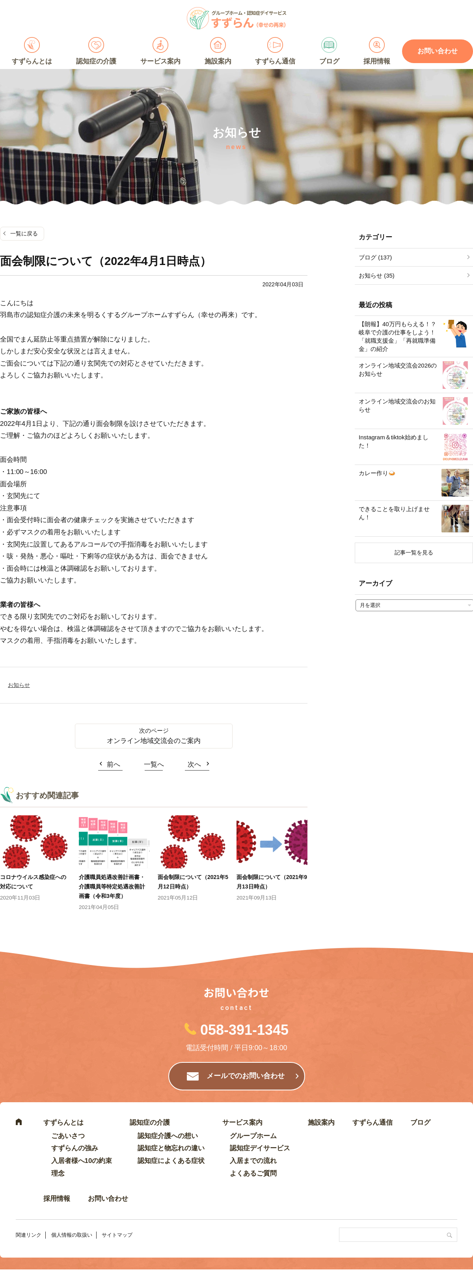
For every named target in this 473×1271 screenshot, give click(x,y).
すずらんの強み (74, 1148)
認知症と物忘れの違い (171, 1148)
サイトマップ (117, 1235)
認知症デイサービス (260, 1148)
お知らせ (19, 685)
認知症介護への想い (168, 1136)
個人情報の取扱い (71, 1235)
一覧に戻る (24, 233)
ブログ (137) (375, 257)
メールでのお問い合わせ (246, 1076)
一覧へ (154, 764)
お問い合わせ (108, 1198)
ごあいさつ (68, 1136)
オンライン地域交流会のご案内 (154, 741)
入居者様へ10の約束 (81, 1161)
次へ (194, 764)
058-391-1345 (244, 1030)
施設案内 (218, 61)
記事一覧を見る (414, 552)
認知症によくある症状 (171, 1161)
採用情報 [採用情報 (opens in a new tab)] (376, 61)
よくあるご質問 (253, 1173)
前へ (113, 764)
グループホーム (253, 1136)
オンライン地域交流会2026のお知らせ (398, 369)
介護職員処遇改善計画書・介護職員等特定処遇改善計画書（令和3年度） (112, 886)
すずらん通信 (275, 61)
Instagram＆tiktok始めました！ (393, 441)
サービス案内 (160, 61)
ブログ (329, 61)
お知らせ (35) (377, 275)
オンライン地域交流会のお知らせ (397, 405)
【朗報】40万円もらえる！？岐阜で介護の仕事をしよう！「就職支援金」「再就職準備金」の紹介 (397, 336)
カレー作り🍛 (377, 473)
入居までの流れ (253, 1161)
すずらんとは (32, 61)
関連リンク (28, 1235)
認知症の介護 (96, 61)
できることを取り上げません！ (394, 513)
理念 (58, 1173)
